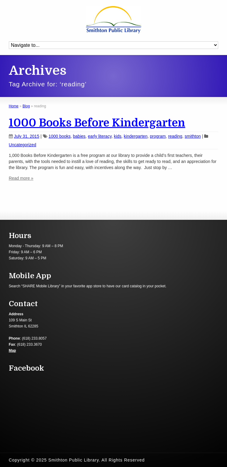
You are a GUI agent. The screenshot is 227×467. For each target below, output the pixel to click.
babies (79, 136)
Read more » (21, 178)
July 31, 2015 (24, 136)
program (158, 136)
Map (12, 350)
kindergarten (136, 136)
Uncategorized (22, 144)
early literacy (100, 136)
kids (117, 136)
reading (175, 136)
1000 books (60, 136)
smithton (193, 136)
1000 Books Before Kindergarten (97, 123)
